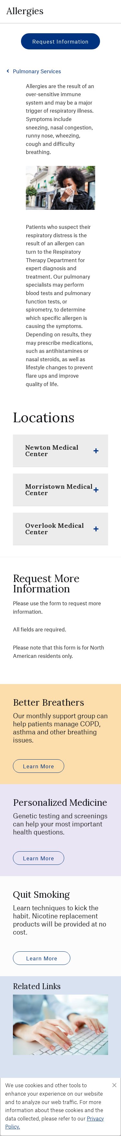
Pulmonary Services (37, 71)
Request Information (60, 41)
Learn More (38, 766)
